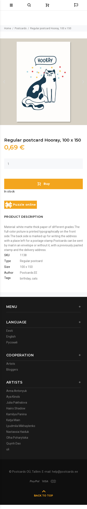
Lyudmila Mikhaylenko (20, 426)
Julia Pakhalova (16, 402)
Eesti (9, 330)
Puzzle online (20, 204)
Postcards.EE (28, 272)
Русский (11, 342)
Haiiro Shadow (15, 408)
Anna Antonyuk (16, 391)
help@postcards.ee (65, 471)
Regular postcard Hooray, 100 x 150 (50, 28)
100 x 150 (26, 266)
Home (7, 28)
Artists (10, 363)
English (11, 336)
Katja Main (13, 420)
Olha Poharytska (17, 437)
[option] (43, 81)
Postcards (21, 28)
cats (35, 278)
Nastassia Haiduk (17, 431)
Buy (43, 184)
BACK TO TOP (43, 495)
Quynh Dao (13, 443)
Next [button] (83, 82)
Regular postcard (31, 261)
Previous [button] (4, 82)
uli (7, 449)
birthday (25, 278)
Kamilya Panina (16, 414)
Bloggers (12, 369)
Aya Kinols (13, 396)
